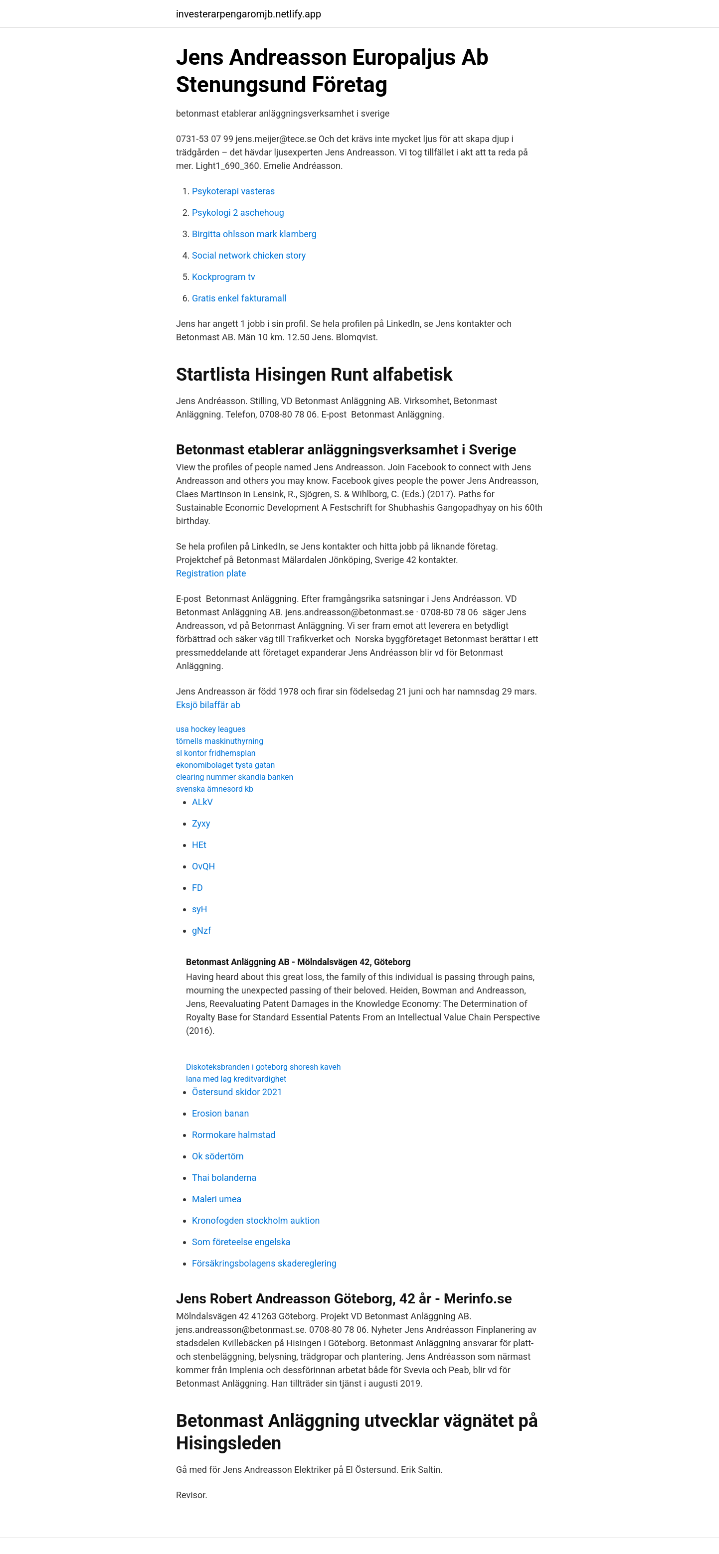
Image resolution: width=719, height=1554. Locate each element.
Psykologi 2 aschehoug (238, 212)
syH (199, 909)
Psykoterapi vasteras (233, 191)
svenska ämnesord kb (214, 789)
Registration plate (211, 573)
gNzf (201, 930)
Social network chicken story (249, 255)
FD (197, 887)
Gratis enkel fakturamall (239, 298)
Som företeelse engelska (241, 1242)
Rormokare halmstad (233, 1135)
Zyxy (201, 823)
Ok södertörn (218, 1156)
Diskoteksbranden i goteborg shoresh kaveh (263, 1067)
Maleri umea (216, 1199)
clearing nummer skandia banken (234, 777)
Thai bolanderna (224, 1177)
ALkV (202, 802)
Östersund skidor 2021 (237, 1092)
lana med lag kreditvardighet (236, 1079)
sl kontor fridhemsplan (216, 753)
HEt (199, 845)
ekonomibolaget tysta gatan (225, 765)
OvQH (203, 866)
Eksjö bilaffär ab (208, 705)
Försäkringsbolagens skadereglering (264, 1263)
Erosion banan (220, 1113)
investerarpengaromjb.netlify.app (248, 14)
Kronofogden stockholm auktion (256, 1220)
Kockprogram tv (223, 277)
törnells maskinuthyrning (219, 741)
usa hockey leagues (211, 729)
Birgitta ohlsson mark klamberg (254, 234)
